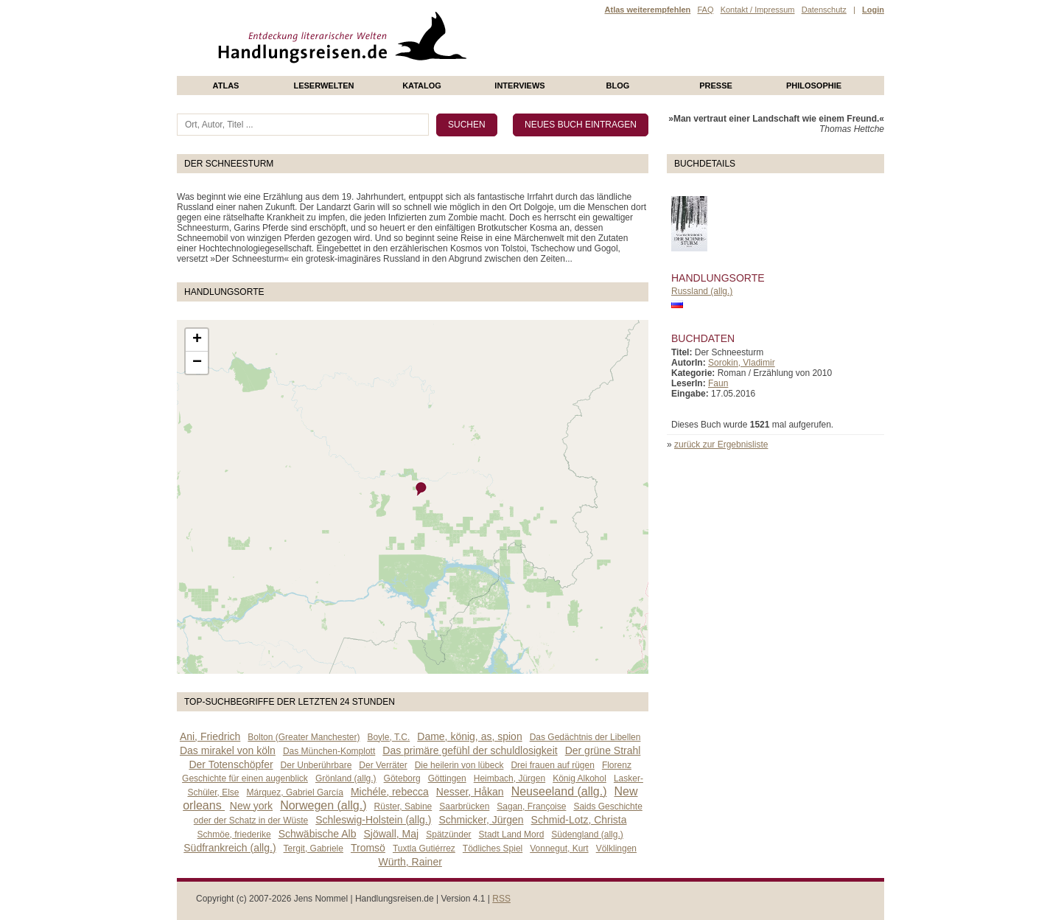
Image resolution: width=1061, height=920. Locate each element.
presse (715, 85)
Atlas (226, 85)
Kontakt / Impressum (758, 9)
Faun (718, 383)
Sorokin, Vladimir (741, 363)
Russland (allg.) (701, 291)
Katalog (421, 85)
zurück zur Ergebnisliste (721, 444)
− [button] (197, 363)
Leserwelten (323, 85)
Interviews (519, 85)
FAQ (705, 9)
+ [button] (197, 340)
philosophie (813, 85)
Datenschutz (824, 9)
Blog (618, 85)
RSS (501, 898)
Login (873, 9)
